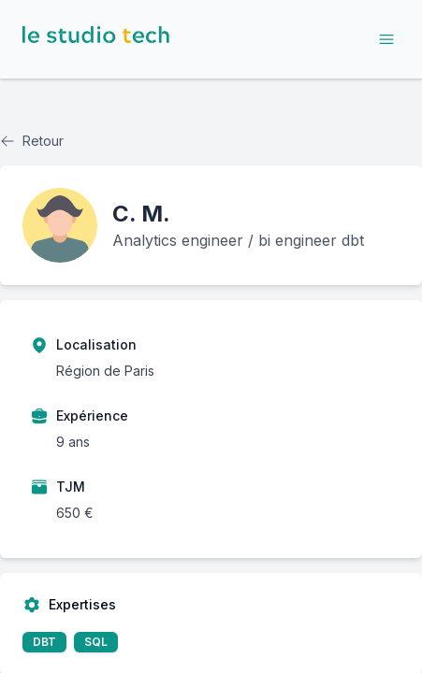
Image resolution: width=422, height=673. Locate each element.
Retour (32, 141)
